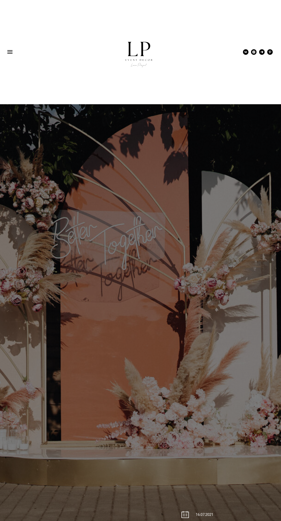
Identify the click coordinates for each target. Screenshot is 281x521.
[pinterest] (270, 53)
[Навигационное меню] (9, 52)
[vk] (245, 53)
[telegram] (262, 53)
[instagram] (254, 53)
